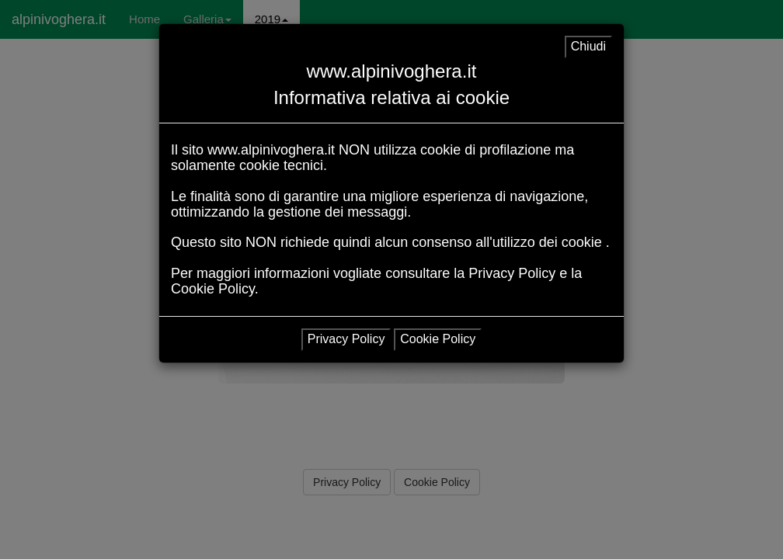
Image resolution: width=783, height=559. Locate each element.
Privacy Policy (346, 338)
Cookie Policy (437, 338)
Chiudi (588, 46)
